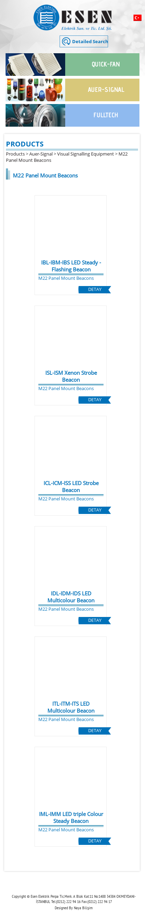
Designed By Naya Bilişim (74, 907)
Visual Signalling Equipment (85, 154)
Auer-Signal (41, 154)
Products (15, 154)
